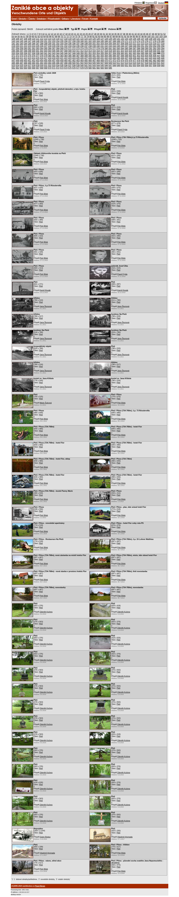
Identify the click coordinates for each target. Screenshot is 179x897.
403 (142, 56)
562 (17, 68)
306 (58, 51)
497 (62, 63)
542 (90, 65)
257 (13, 48)
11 (46, 34)
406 (154, 56)
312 (82, 51)
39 (127, 34)
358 (114, 53)
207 (118, 44)
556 (146, 65)
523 (13, 65)
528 (33, 65)
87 (111, 36)
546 (106, 65)
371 (13, 56)
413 (29, 58)
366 (146, 53)
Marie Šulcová (46, 403)
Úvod (14, 18)
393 (102, 56)
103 (161, 36)
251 (142, 46)
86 (108, 36)
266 (49, 48)
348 (74, 53)
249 (134, 46)
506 (98, 63)
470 (106, 60)
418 (49, 58)
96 (137, 36)
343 (53, 53)
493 (45, 63)
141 (158, 39)
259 (21, 48)
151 (45, 41)
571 (53, 68)
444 (154, 58)
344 (58, 53)
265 (45, 48)
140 (154, 39)
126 (98, 39)
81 (93, 36)
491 (37, 63)
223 (29, 46)
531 (45, 65)
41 (133, 34)
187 (37, 44)
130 (114, 39)
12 (49, 34)
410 (17, 58)
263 (37, 48)
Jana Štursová (46, 306)
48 (153, 34)
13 (52, 34)
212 (138, 44)
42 (135, 34)
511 (118, 63)
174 (138, 41)
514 (130, 63)
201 (94, 44)
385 (70, 56)
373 (21, 56)
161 (86, 41)
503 (86, 63)
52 (164, 34)
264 (41, 48)
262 (33, 48)
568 (41, 68)
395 (110, 56)
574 (65, 68)
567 (37, 68)
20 (72, 34)
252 (146, 46)
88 (114, 36)
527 (29, 65)
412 (25, 58)
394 (106, 56)
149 (37, 41)
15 (58, 34)
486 (17, 63)
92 (125, 36)
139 (150, 39)
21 (75, 34)
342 (49, 53)
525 (21, 65)
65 (47, 36)
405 (150, 56)
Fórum (85, 18)
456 (49, 60)
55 (18, 36)
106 (17, 39)
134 (130, 39)
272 (74, 48)
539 (78, 65)
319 (110, 51)
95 (134, 36)
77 (82, 36)
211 (134, 44)
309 (70, 51)
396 (114, 56)
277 (94, 48)
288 (138, 48)
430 (98, 58)
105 (13, 39)
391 (94, 56)
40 (130, 34)
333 (13, 53)
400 (130, 56)
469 (102, 60)
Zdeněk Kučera (46, 612)
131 (118, 39)
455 (45, 60)
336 (25, 53)
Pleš (41, 77)
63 (42, 36)
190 (49, 44)
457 (53, 60)
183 (21, 44)
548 (114, 65)
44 (141, 34)
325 (134, 51)
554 (138, 65)
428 (90, 58)
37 (121, 34)
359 (118, 53)
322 (122, 51)
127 (102, 39)
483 (158, 60)
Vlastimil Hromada (125, 837)
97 (139, 36)
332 (162, 51)
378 (41, 56)
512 (122, 63)
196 (74, 44)
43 (138, 34)
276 (90, 48)
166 (106, 41)
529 (37, 65)
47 (150, 34)
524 (17, 65)
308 (65, 51)
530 (41, 65)
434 (114, 58)
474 (122, 60)
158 (74, 41)
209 (126, 44)
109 (29, 39)
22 (78, 34)
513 (126, 63)
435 (118, 58)
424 (74, 58)
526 (25, 65)
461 (70, 60)
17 (63, 34)
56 (21, 36)
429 (94, 58)
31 (104, 34)
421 (62, 58)
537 (70, 65)
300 (33, 51)
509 (110, 63)
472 (114, 60)
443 (150, 58)
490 (33, 63)
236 (82, 46)
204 (106, 44)
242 (106, 46)
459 (62, 60)
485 (13, 63)
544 (98, 65)
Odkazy (65, 18)
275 (86, 48)
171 (126, 41)
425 (78, 58)
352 (90, 53)
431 (102, 58)
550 (122, 65)
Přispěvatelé (54, 18)
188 (41, 44)
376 (33, 56)
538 (74, 65)
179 (158, 41)
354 (98, 53)
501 (78, 63)
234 (74, 46)
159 (78, 41)
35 (115, 34)
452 (33, 60)
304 (49, 51)
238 (90, 46)
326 (138, 51)
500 (74, 63)
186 (33, 44)
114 (49, 39)
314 (90, 51)
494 (49, 63)
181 (13, 44)
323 (126, 51)
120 (74, 39)
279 (102, 48)
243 (110, 46)
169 (118, 41)
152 (49, 41)
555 (142, 65)
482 (154, 60)
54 (15, 36)
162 (90, 41)
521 (158, 63)
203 (102, 44)
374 (25, 56)
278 (98, 48)
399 (126, 56)
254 (154, 46)
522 (162, 63)
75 (76, 36)
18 (66, 34)
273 (78, 48)
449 (21, 60)
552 (130, 65)
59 (30, 36)
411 (21, 58)
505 (94, 63)
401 (134, 56)
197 (78, 44)
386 (74, 56)
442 (146, 58)
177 (150, 41)
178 (154, 41)
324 (130, 51)
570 (49, 68)
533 (53, 65)
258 (17, 48)
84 (102, 36)
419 (53, 58)
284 (122, 48)
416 (41, 58)
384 (65, 56)
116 (58, 39)
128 (106, 39)
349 (78, 53)
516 (138, 63)
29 (98, 34)
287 (134, 48)
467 (94, 60)
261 (29, 48)
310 (74, 51)
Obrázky (22, 18)
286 (130, 48)
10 (43, 34)
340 (41, 53)
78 (85, 36)
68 (56, 36)
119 (70, 39)
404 (146, 56)
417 (45, 58)
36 (118, 34)
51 (161, 34)
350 (82, 53)
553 (134, 65)
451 (29, 60)
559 (158, 65)
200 (90, 44)
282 (114, 48)
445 (158, 58)
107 (21, 39)
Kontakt (94, 18)
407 (158, 56)
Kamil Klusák (122, 97)
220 (17, 46)
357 (110, 53)
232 (65, 46)
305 (53, 51)
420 (58, 58)
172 (130, 41)
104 (165, 36)
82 (96, 36)
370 (162, 53)
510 (114, 63)
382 (58, 56)
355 (102, 53)
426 (82, 58)
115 (53, 39)
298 (25, 51)
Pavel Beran (40, 886)
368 (154, 53)
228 (49, 46)
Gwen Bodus (45, 837)
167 (110, 41)
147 (29, 41)
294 (162, 48)
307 (62, 51)
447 (13, 60)
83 (99, 36)
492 (41, 63)
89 (116, 36)
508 (106, 63)
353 (94, 53)
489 (29, 63)
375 (29, 56)
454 (41, 60)
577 (78, 68)
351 (86, 53)
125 (94, 39)
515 (134, 63)
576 (74, 68)
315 (94, 51)
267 (53, 48)
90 (119, 36)
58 (27, 36)
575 (70, 68)
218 (162, 44)
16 (61, 34)
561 (13, 68)
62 (39, 36)
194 (65, 44)
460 (65, 60)
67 (53, 36)
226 (41, 46)
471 (110, 60)
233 (70, 46)
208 (122, 44)
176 (146, 41)
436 (122, 58)
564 (25, 68)
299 (29, 51)
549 (118, 65)
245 (118, 46)
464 (82, 60)
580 (90, 68)
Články (31, 18)
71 (65, 36)
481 (150, 60)
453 (37, 60)
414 (33, 58)
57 (24, 36)
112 (41, 39)
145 (21, 41)
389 (86, 56)
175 (142, 41)
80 (90, 36)
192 (58, 44)
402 (138, 56)
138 (146, 39)
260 (25, 48)
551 (126, 65)
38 (124, 34)
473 (118, 60)
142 (162, 39)
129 (110, 39)
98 (142, 36)
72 (67, 36)
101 (153, 36)
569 (45, 68)
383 (62, 56)
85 (105, 36)
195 (70, 44)
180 (162, 41)
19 (69, 34)
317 (102, 51)
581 (94, 68)
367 (150, 53)
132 (122, 39)
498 (65, 63)
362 (130, 53)
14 (55, 34)
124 (90, 39)
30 (101, 34)
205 (110, 44)
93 (128, 36)
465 (86, 60)
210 (130, 44)
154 (58, 41)
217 (158, 44)
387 (78, 56)
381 (53, 56)
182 (17, 44)
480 (146, 60)
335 (21, 53)
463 (78, 60)
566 (33, 68)
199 (86, 44)
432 (106, 58)
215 (150, 44)
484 (162, 60)
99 (145, 36)
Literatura (75, 18)
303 (45, 51)
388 (82, 56)
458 (58, 60)
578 (82, 68)
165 (102, 41)
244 (114, 46)
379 (45, 56)
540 (82, 65)
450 (25, 60)
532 (49, 65)
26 (89, 34)
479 (142, 60)
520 (154, 63)
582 (98, 68)
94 (131, 36)
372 (17, 56)
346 (65, 53)
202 (98, 44)
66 (50, 36)
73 (70, 36)
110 (33, 39)
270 (65, 48)
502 (82, 63)
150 (41, 41)
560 (162, 65)
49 (156, 34)
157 (70, 41)
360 (122, 53)
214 (146, 44)
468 (98, 60)
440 (138, 58)
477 (134, 60)
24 (84, 34)
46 (147, 34)
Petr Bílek (121, 81)
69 (59, 36)
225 (37, 46)
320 (114, 51)
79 (88, 36)
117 (62, 39)
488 (25, 63)
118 (65, 39)
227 (45, 46)
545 (102, 65)
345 (62, 53)
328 (146, 51)
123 (86, 39)
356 (106, 53)
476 (130, 60)
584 (106, 68)
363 (134, 53)
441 (142, 58)
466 (90, 60)
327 (142, 51)
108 (25, 39)
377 (37, 56)
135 (134, 39)
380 (49, 56)
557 (150, 65)
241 (102, 46)
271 (70, 48)
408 (162, 56)
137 (142, 39)
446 (162, 58)
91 (122, 36)
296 (17, 51)
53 (13, 36)
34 (112, 34)
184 (25, 44)
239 (94, 46)
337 (29, 53)
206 (114, 44)
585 (110, 68)
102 (157, 36)
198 (82, 44)
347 (70, 53)
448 (17, 60)
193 (62, 44)
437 (126, 58)
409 (13, 58)
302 (41, 51)
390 (90, 56)
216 (154, 44)
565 (29, 68)
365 (142, 53)
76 (79, 36)
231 (62, 46)
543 (94, 65)
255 (158, 46)
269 (62, 48)
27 (92, 34)
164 (98, 41)
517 (142, 63)
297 (21, 51)
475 (126, 60)
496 (58, 63)
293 (158, 48)
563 (21, 68)
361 (126, 53)
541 (86, 65)
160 (82, 41)
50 (159, 34)
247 (126, 46)
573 (62, 68)
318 (106, 51)
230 (58, 46)
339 (37, 53)
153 (53, 41)
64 (44, 36)
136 (138, 39)
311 (78, 51)
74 (73, 36)
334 (17, 53)
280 (106, 48)
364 (138, 53)
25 (86, 34)
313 (86, 51)
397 (118, 56)
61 (36, 36)
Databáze (41, 18)
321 (118, 51)
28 (95, 34)
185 (29, 44)
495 (53, 63)
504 (90, 63)
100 (149, 36)
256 (162, 46)
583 (102, 68)
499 (70, 63)
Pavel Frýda (45, 81)
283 (118, 48)
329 (150, 51)
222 (25, 46)
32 (107, 34)
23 (81, 34)
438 (130, 58)
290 (146, 48)
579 (86, 68)
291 (150, 48)
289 (142, 48)
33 (110, 34)
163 (94, 41)
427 (86, 58)
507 (102, 63)
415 (37, 58)
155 (62, 41)
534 (58, 65)
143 (13, 41)
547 (110, 65)
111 (37, 39)
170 (122, 41)
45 (144, 34)
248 (130, 46)
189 (45, 44)
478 (138, 60)
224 (33, 46)
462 (74, 60)
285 (126, 48)
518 (146, 63)
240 (98, 46)
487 (21, 63)
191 (53, 44)
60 (33, 36)
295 (13, 51)
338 (33, 53)
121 (78, 39)
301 (37, 51)
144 (17, 41)
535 (62, 65)
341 (45, 53)
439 (134, 58)
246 (122, 46)
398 (122, 56)
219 (13, 46)
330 (154, 51)
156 (65, 41)
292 (154, 48)
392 (98, 56)
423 (70, 58)
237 (86, 46)
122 (82, 39)
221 (21, 46)
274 (82, 48)
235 (78, 46)
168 (114, 41)
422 (65, 58)
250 (138, 46)
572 (58, 68)
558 (154, 65)
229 (53, 46)
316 (98, 51)
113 (45, 39)
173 (134, 41)
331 (158, 51)
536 (65, 65)
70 (62, 36)
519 (150, 63)
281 (110, 48)
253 (150, 46)
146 (25, 41)
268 (58, 48)
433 (110, 58)
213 (142, 44)
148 (33, 41)
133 (126, 39)
